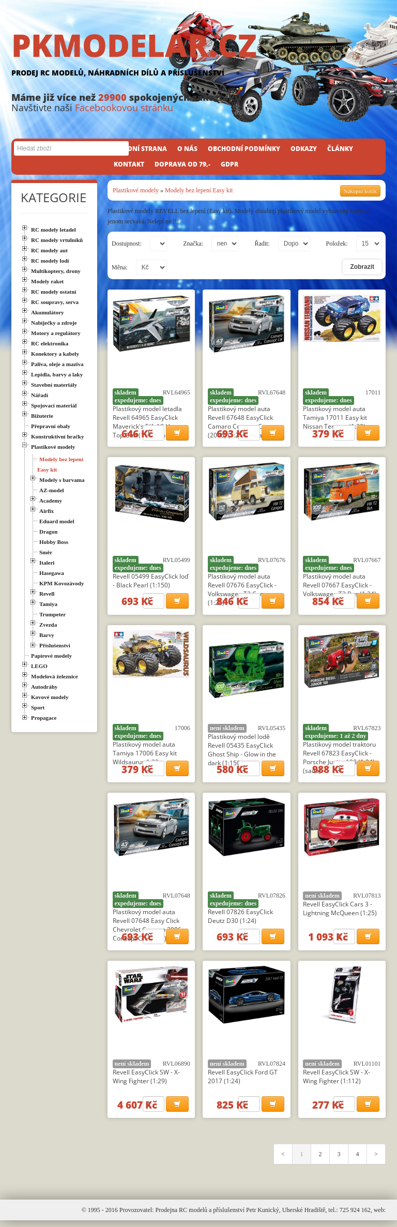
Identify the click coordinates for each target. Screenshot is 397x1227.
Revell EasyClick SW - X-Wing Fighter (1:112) (336, 1081)
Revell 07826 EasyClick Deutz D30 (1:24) (240, 920)
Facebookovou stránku (124, 107)
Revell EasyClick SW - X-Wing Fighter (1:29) (146, 1081)
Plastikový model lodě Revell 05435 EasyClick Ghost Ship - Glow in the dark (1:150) (242, 752)
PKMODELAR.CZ (198, 55)
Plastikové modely (136, 190)
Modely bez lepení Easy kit (199, 190)
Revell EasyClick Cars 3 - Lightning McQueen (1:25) (340, 912)
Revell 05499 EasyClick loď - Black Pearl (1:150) (150, 582)
